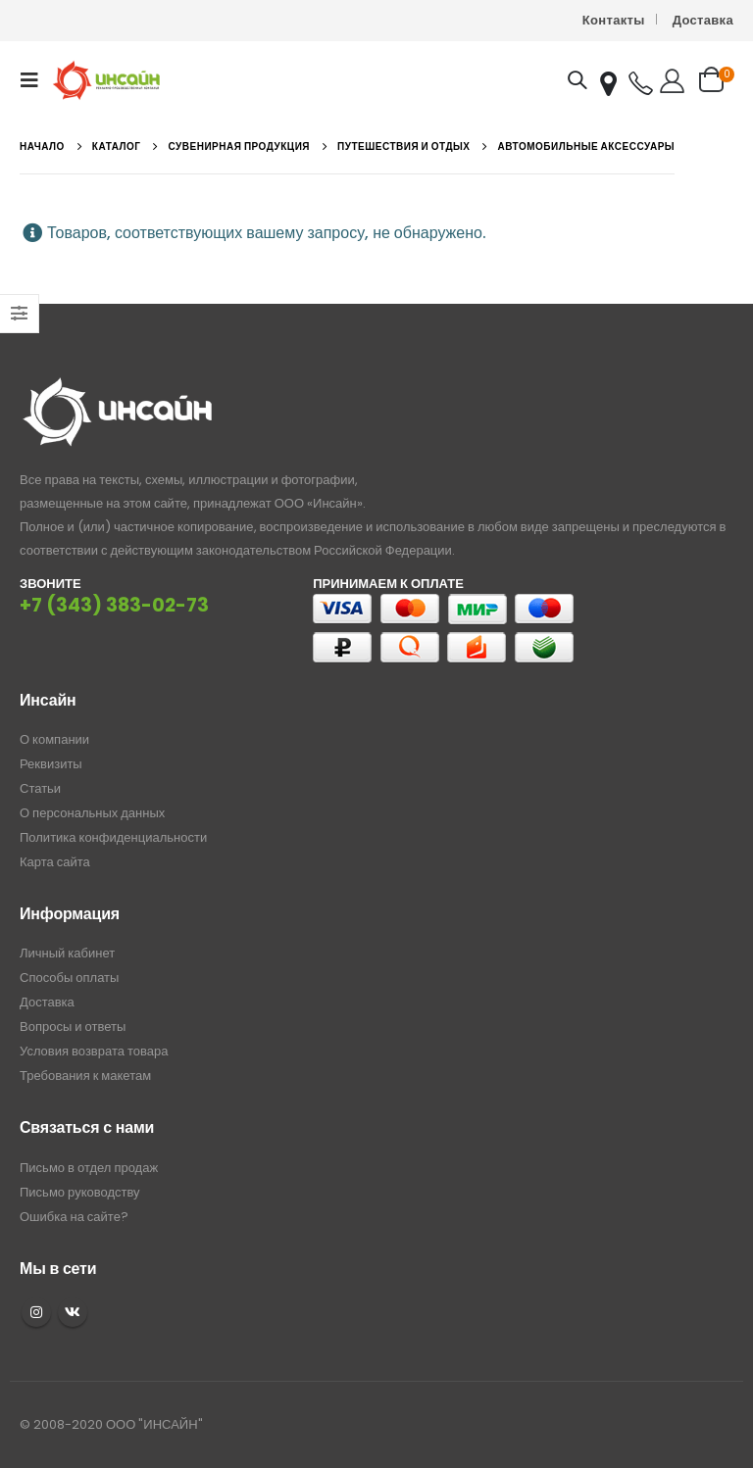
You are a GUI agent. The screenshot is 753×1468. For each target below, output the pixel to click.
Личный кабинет (67, 953)
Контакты (613, 20)
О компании (54, 739)
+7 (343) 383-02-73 (114, 605)
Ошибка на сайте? (74, 1216)
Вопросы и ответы (73, 1026)
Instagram (36, 1312)
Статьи (40, 788)
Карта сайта (55, 862)
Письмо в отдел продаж (89, 1167)
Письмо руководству (80, 1192)
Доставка (703, 20)
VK (72, 1312)
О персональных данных (92, 813)
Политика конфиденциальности (113, 837)
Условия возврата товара (94, 1051)
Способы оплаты (69, 977)
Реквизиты (51, 764)
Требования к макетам (85, 1075)
